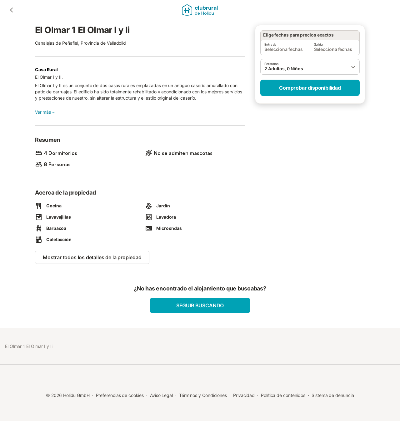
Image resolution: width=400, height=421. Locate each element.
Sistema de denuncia (333, 395)
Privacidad (244, 395)
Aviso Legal (161, 395)
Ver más (45, 112)
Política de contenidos (283, 395)
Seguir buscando (200, 305)
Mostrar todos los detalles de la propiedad (92, 257)
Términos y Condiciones (203, 395)
